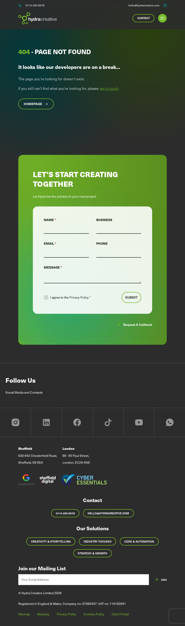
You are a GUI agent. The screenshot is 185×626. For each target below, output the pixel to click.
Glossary (43, 614)
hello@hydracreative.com (108, 513)
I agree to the (70, 297)
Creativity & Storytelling (51, 541)
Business (104, 219)
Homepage (36, 103)
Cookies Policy (93, 614)
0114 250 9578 (65, 513)
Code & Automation (139, 541)
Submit (131, 297)
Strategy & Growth (92, 553)
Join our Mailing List (42, 568)
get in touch (109, 88)
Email (50, 243)
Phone (102, 243)
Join (160, 580)
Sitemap (24, 614)
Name (50, 219)
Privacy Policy (79, 297)
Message (53, 267)
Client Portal (120, 614)
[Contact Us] (143, 18)
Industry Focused (98, 541)
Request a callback (134, 325)
